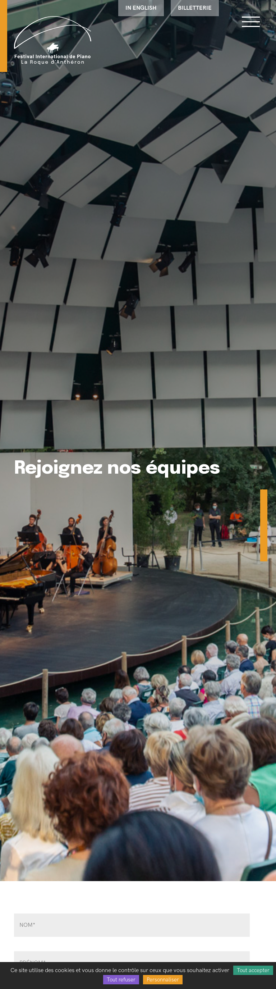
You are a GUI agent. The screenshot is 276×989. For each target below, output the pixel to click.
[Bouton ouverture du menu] (251, 22)
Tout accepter (253, 970)
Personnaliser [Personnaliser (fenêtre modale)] (163, 979)
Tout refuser (121, 979)
